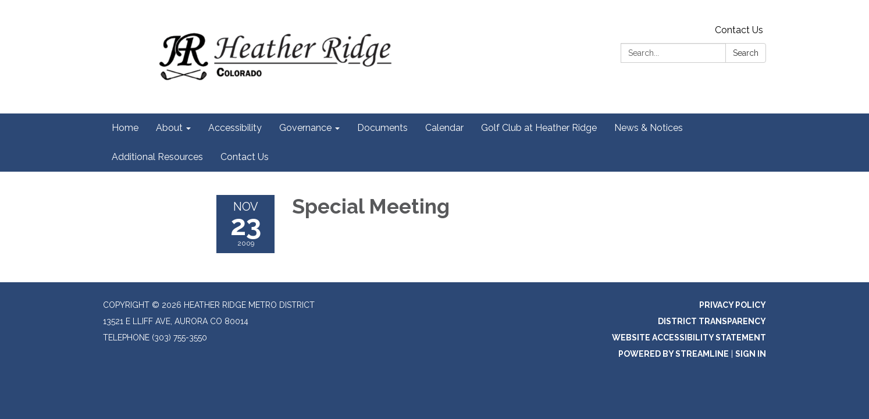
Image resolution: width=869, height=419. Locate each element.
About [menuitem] (169, 127)
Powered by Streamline (673, 353)
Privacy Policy (732, 305)
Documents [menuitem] (382, 127)
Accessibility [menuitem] (235, 127)
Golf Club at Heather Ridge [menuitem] (539, 127)
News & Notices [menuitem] (648, 127)
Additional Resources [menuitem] (157, 156)
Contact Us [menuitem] (244, 156)
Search (745, 53)
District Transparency (712, 321)
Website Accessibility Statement (689, 337)
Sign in (750, 353)
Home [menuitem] (125, 127)
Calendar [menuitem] (444, 127)
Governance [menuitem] (305, 127)
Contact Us (739, 29)
